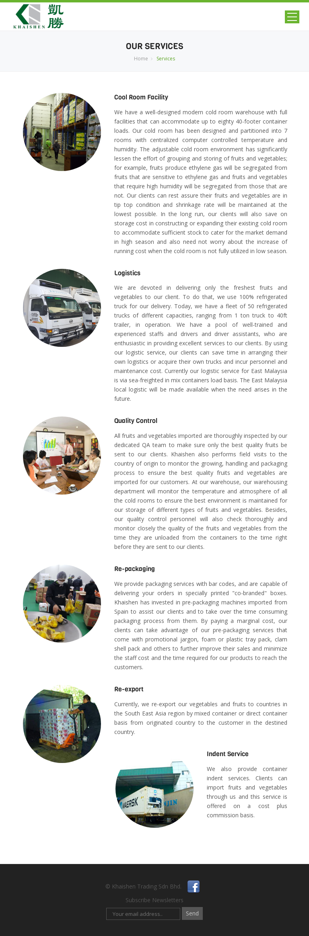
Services (166, 58)
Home (141, 58)
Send (192, 913)
